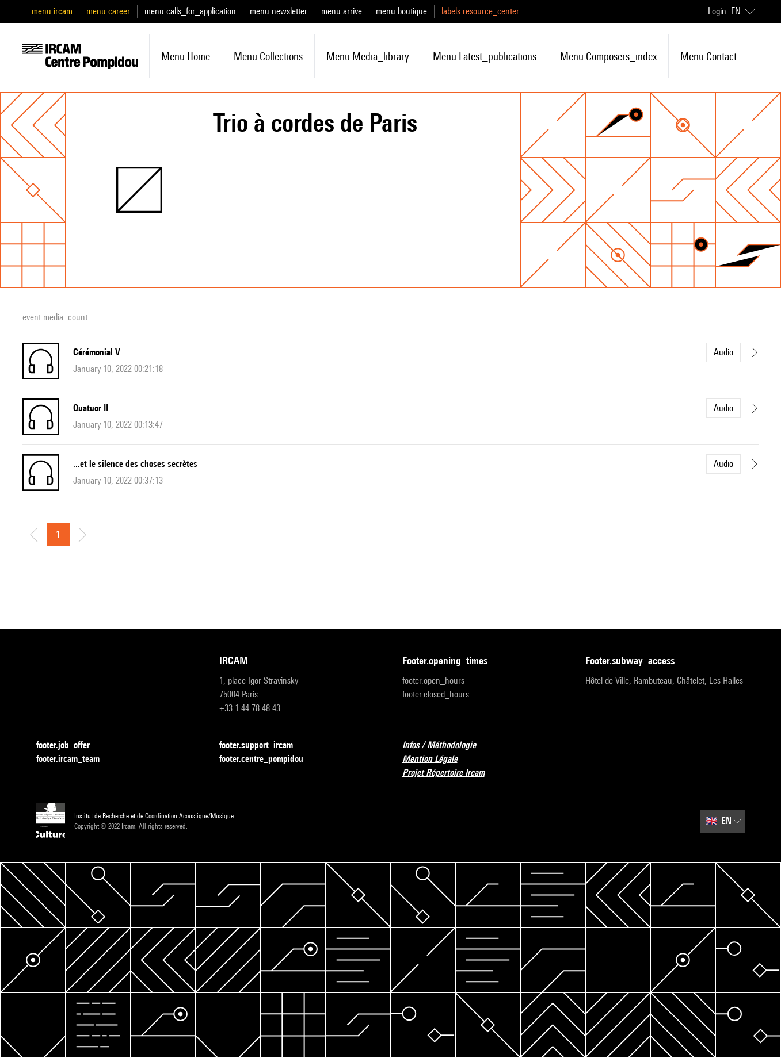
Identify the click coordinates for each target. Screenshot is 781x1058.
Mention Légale (436, 759)
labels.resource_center (480, 11)
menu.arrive (341, 11)
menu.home (185, 56)
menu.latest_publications (484, 56)
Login (717, 11)
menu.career (108, 11)
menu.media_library (367, 56)
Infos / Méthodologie (446, 745)
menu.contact (708, 56)
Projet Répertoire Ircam (450, 773)
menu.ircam (52, 11)
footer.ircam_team (74, 759)
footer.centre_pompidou (268, 759)
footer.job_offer (70, 745)
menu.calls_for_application (190, 11)
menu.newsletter (278, 11)
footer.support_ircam (263, 745)
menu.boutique (401, 11)
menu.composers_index (608, 56)
